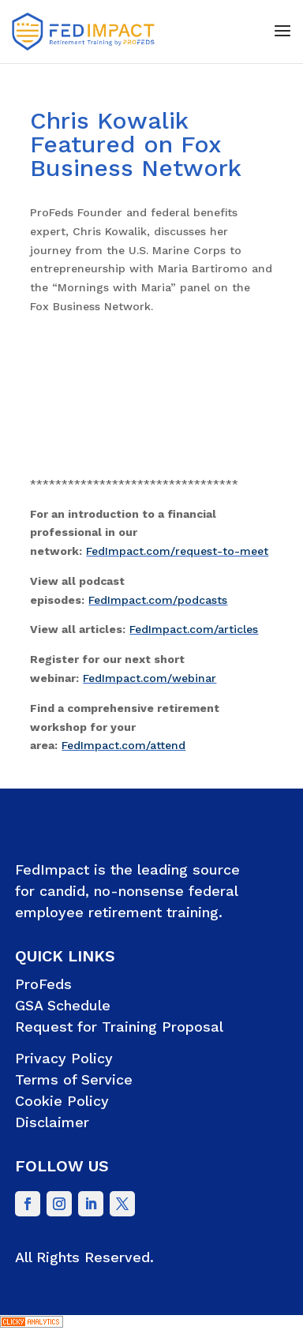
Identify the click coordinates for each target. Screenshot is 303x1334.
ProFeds (43, 984)
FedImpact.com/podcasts (157, 600)
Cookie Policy (62, 1100)
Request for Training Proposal (119, 1026)
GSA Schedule (62, 1005)
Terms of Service (74, 1079)
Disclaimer (52, 1122)
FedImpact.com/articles (193, 629)
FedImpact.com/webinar (149, 678)
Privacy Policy (64, 1058)
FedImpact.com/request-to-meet (177, 551)
